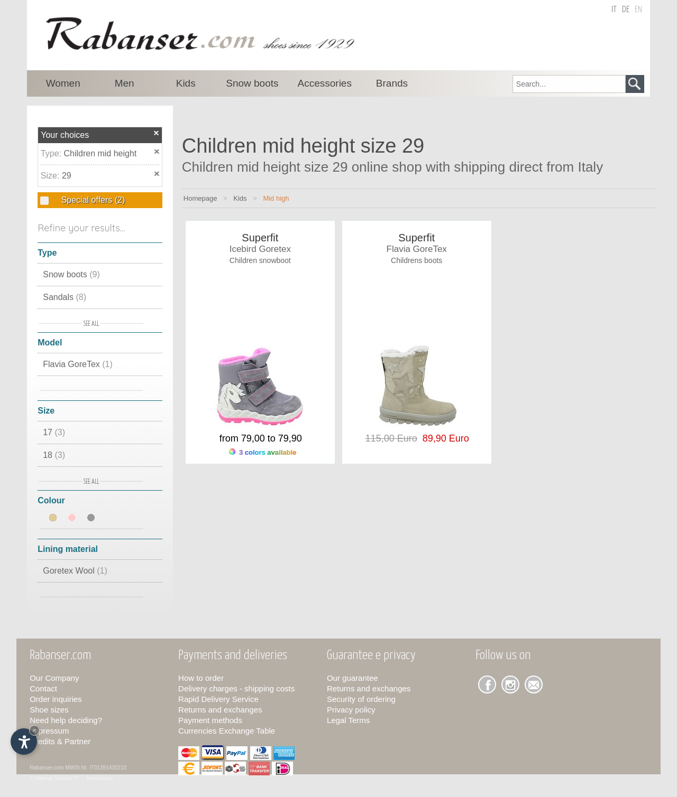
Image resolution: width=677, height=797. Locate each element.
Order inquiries (55, 699)
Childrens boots (416, 260)
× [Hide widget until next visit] (34, 730)
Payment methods (210, 720)
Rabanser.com (46, 768)
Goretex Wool (75, 570)
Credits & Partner (60, 741)
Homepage (200, 198)
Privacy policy (351, 709)
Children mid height (99, 153)
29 (66, 175)
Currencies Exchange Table (226, 730)
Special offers (92, 199)
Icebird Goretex (260, 249)
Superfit (260, 237)
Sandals (64, 297)
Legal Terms (348, 720)
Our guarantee (352, 677)
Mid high (276, 198)
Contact (43, 688)
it (614, 10)
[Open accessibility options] (24, 741)
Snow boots (71, 274)
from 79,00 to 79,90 (260, 438)
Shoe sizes (49, 709)
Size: (51, 175)
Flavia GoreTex (78, 364)
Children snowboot (260, 260)
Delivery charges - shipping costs (236, 688)
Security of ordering (361, 699)
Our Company (54, 677)
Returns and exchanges (220, 709)
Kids (239, 198)
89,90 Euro (443, 438)
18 (54, 455)
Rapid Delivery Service (218, 699)
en (638, 10)
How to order (201, 677)
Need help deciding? (66, 720)
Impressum (49, 730)
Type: (52, 153)
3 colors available (262, 452)
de (625, 10)
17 (54, 432)
